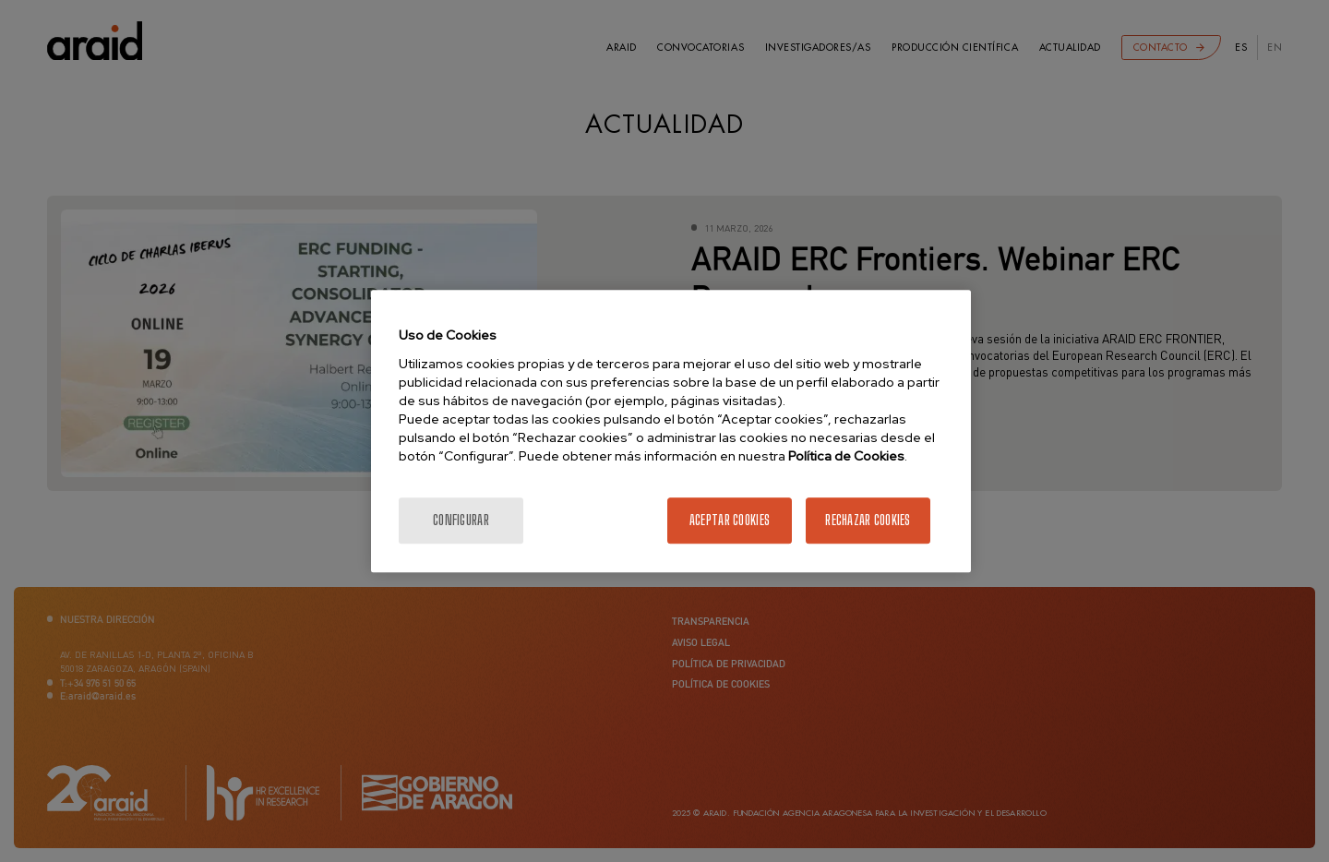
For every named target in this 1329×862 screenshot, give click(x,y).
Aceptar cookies (729, 520)
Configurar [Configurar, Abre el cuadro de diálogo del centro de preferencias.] (461, 520)
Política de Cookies (846, 456)
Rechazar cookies (867, 520)
